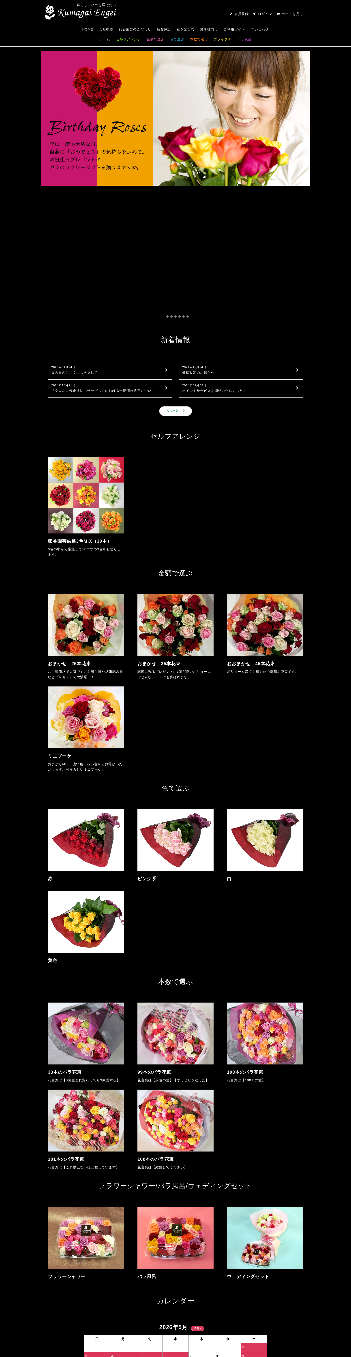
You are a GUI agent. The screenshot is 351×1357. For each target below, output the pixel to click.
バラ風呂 (244, 39)
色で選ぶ (177, 39)
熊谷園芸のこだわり (135, 29)
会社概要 (106, 29)
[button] (163, 182)
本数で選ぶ (199, 39)
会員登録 (241, 14)
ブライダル (222, 39)
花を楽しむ (186, 29)
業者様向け (209, 29)
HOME (87, 29)
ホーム (104, 39)
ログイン (265, 14)
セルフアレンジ (128, 39)
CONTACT (273, 1304)
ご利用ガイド (234, 29)
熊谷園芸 (80, 12)
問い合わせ (260, 29)
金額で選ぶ (156, 39)
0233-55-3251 (86, 1309)
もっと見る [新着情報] (175, 276)
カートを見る (290, 14)
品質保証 (164, 29)
